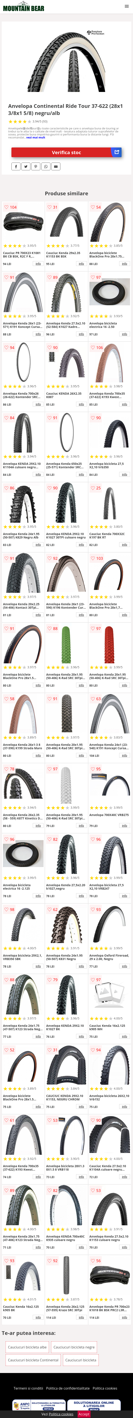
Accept (84, 1414)
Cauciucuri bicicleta (80, 1360)
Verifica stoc (87, 152)
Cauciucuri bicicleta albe (27, 1347)
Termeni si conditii (28, 1388)
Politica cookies (105, 1388)
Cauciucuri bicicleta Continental (33, 1360)
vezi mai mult (35, 137)
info (38, 263)
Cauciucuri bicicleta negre (73, 1347)
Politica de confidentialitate (68, 1388)
